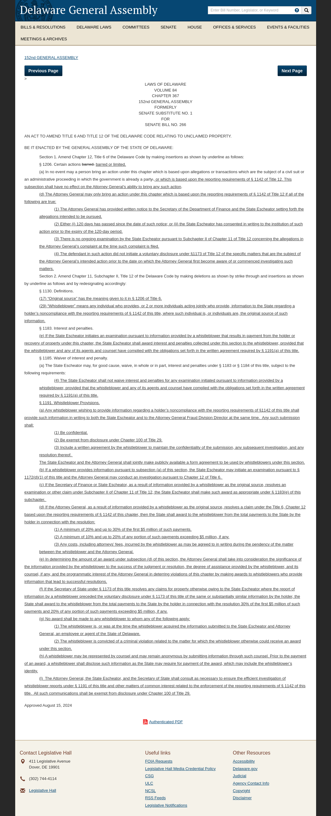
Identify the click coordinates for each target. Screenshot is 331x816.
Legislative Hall (42, 790)
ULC (149, 783)
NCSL (150, 790)
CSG (149, 775)
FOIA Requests (158, 761)
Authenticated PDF (166, 721)
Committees (136, 27)
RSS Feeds (155, 798)
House (195, 27)
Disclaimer (242, 798)
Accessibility (244, 761)
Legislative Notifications (166, 805)
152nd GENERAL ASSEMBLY (51, 57)
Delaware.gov (245, 768)
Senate (169, 27)
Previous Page (44, 70)
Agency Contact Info (251, 783)
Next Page (292, 70)
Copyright (241, 790)
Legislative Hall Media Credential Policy (180, 768)
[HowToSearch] (297, 10)
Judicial (239, 775)
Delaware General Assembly (89, 9)
